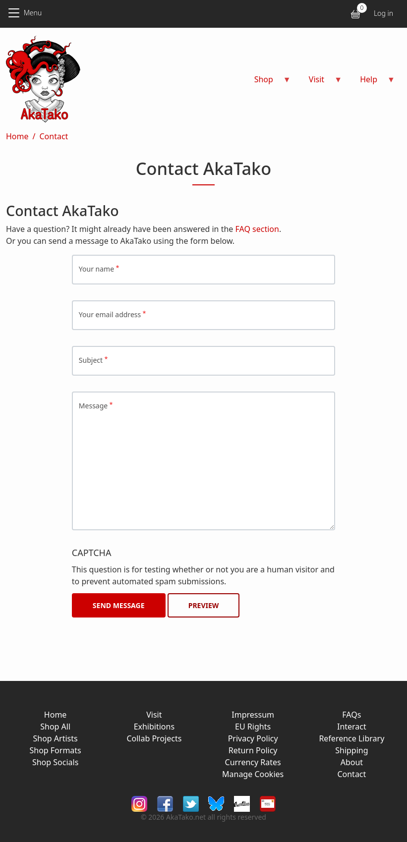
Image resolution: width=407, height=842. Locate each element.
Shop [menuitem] (266, 82)
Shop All (55, 726)
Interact (351, 726)
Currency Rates (253, 762)
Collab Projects (153, 738)
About (352, 762)
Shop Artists (55, 738)
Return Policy (253, 750)
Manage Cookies (253, 774)
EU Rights (253, 726)
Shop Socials (55, 762)
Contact (53, 136)
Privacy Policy (253, 738)
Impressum (253, 714)
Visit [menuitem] (319, 82)
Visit (154, 714)
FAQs (351, 714)
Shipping (351, 750)
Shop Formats (55, 750)
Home (17, 136)
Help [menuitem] (371, 82)
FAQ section (257, 229)
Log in (383, 13)
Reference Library (351, 738)
